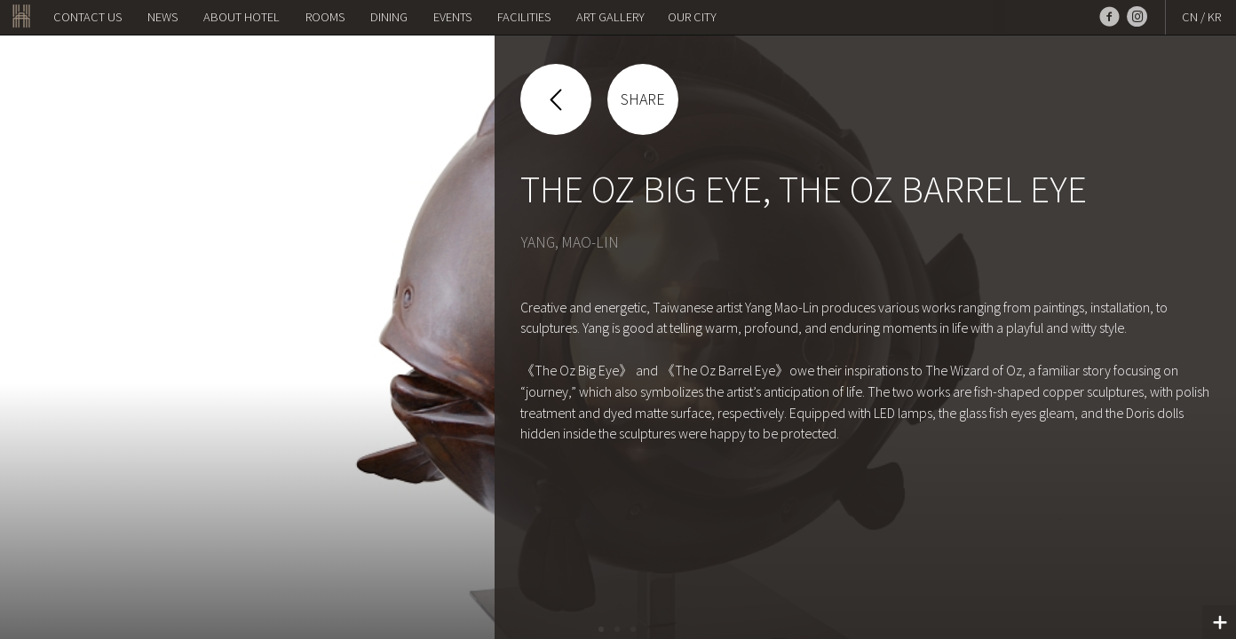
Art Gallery (610, 17)
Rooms (325, 17)
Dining (389, 17)
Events (452, 17)
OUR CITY (692, 17)
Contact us (87, 17)
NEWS (162, 17)
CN (1190, 17)
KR (1214, 17)
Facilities (524, 17)
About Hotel (241, 17)
